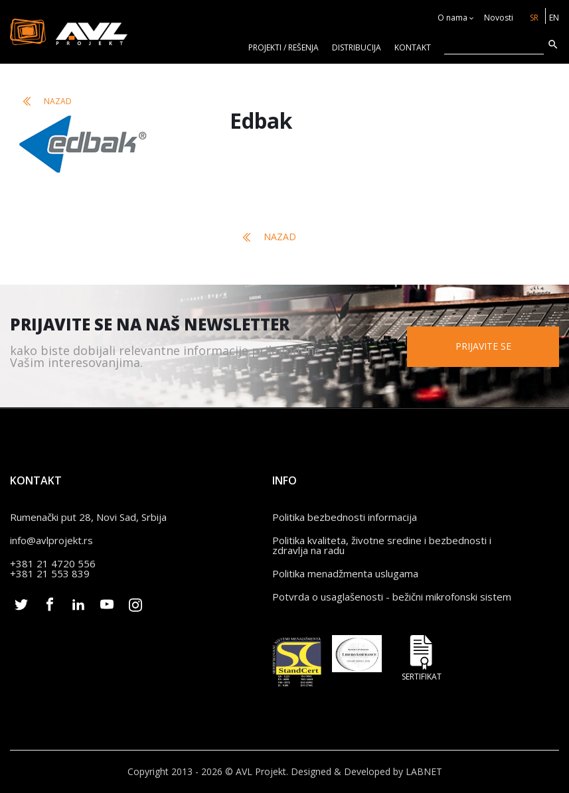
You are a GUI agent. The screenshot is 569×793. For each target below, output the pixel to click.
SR (534, 17)
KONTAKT (412, 47)
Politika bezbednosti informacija (344, 517)
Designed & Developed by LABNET (366, 771)
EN (554, 17)
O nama (452, 17)
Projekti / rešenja (283, 47)
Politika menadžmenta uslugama (345, 573)
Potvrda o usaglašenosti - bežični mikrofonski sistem (391, 596)
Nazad (47, 101)
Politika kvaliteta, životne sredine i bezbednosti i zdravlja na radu (381, 545)
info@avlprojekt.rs (51, 540)
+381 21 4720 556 (53, 563)
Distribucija (356, 47)
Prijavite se (483, 346)
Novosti (498, 17)
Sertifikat (421, 658)
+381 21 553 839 (50, 573)
